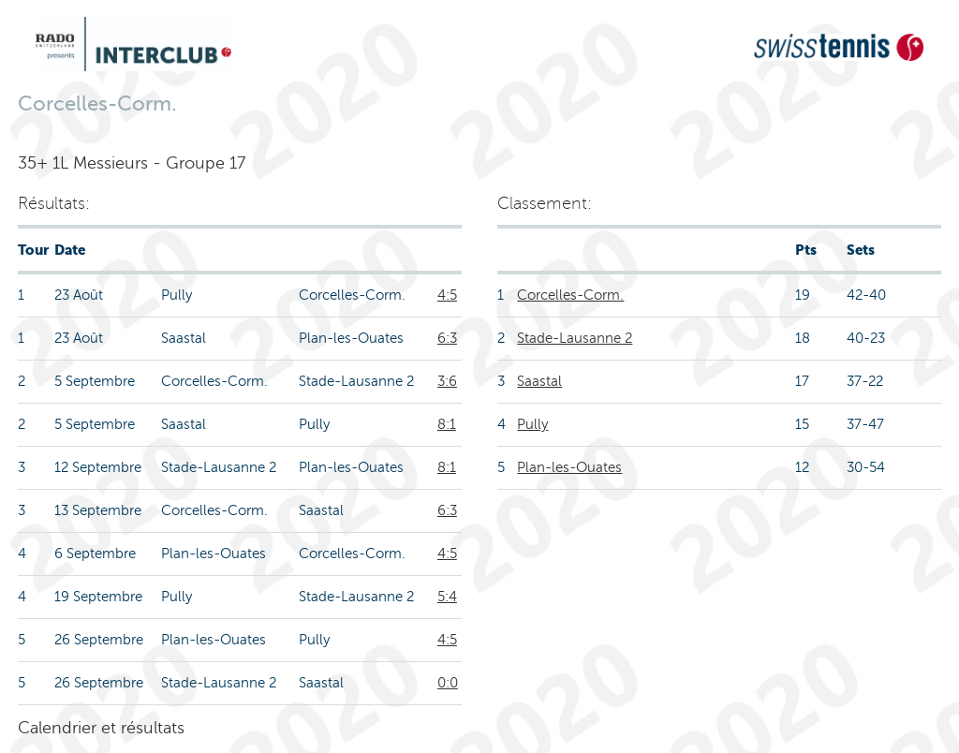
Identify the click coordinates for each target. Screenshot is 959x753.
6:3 (447, 338)
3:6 (447, 381)
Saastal (539, 381)
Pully (532, 424)
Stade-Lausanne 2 (574, 338)
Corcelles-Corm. (570, 295)
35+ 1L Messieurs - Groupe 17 (131, 163)
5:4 (447, 596)
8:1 (446, 424)
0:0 (447, 682)
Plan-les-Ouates (569, 467)
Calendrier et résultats (101, 727)
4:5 (447, 295)
